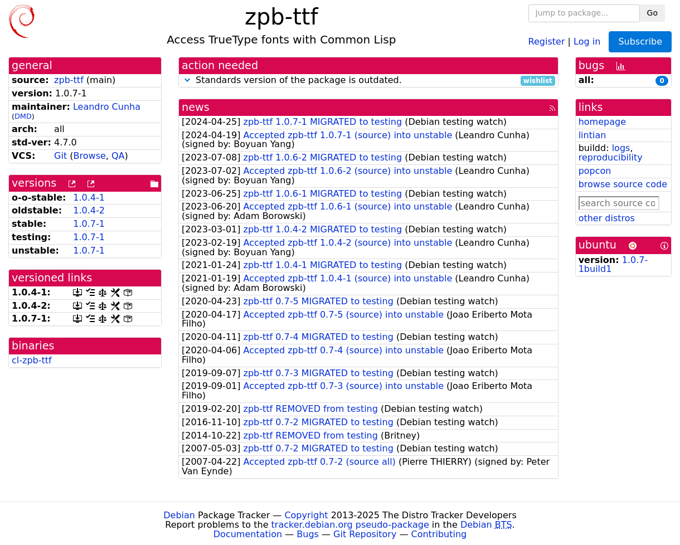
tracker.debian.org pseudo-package (350, 524)
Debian (179, 515)
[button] (187, 80)
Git (60, 155)
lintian (592, 135)
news (196, 107)
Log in (587, 41)
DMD (23, 116)
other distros (607, 218)
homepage (602, 121)
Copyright (306, 515)
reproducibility (611, 157)
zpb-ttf (69, 80)
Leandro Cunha (106, 106)
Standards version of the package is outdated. (368, 80)
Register (546, 41)
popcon (595, 171)
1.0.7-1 (89, 223)
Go (652, 12)
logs (621, 148)
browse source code (623, 184)
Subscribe (640, 41)
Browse (90, 155)
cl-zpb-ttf (32, 360)
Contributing (439, 534)
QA (118, 155)
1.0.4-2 (89, 210)
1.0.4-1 (89, 197)
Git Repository (364, 534)
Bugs (308, 534)
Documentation (247, 534)
